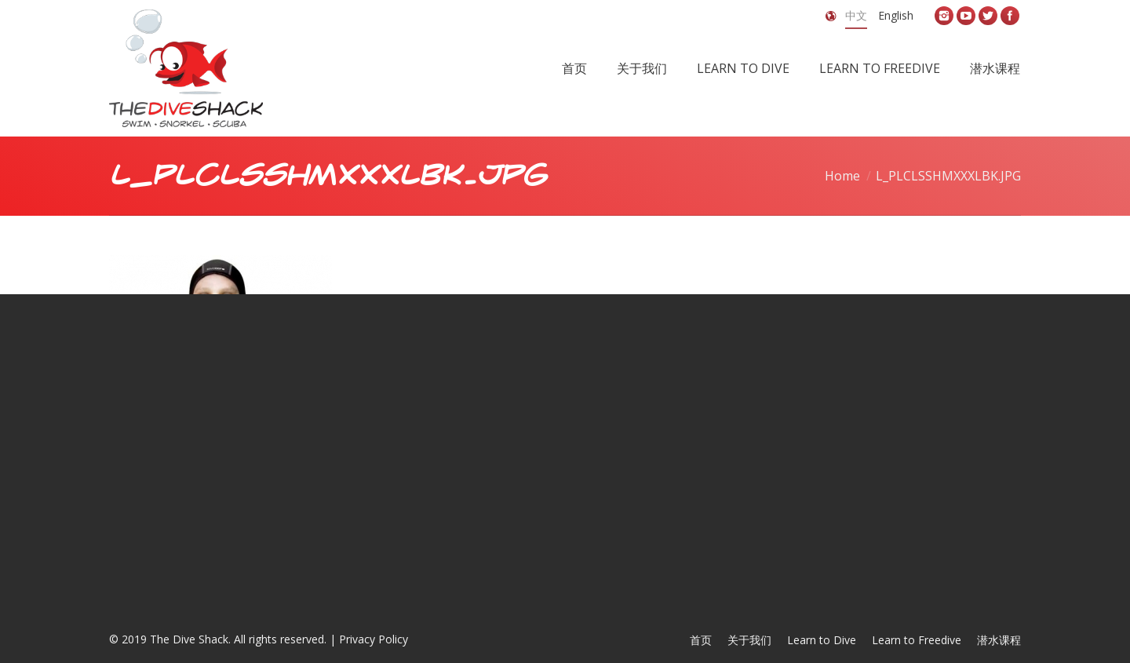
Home (842, 175)
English (895, 15)
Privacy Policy (373, 639)
